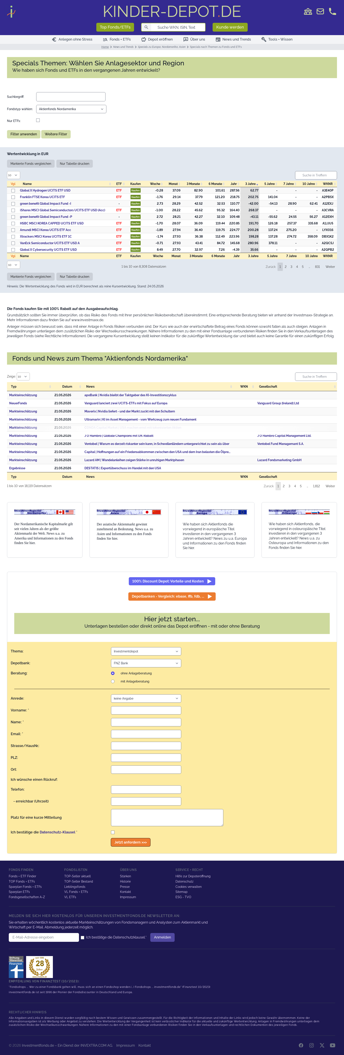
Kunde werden (230, 27)
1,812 (316, 486)
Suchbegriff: (15, 97)
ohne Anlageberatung (136, 673)
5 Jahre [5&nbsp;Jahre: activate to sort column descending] (269, 184)
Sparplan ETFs (19, 892)
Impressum (128, 897)
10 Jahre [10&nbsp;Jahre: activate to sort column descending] (309, 184)
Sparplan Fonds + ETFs (25, 886)
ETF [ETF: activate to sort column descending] (119, 184)
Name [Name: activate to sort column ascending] (27, 184)
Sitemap (182, 892)
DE (172, 11)
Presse (125, 886)
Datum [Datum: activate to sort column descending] (67, 386)
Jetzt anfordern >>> (131, 842)
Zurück (271, 267)
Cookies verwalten (189, 886)
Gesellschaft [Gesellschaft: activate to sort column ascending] (268, 386)
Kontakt (125, 892)
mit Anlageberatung (135, 681)
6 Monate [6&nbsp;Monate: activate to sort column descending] (215, 184)
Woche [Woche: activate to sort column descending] (155, 184)
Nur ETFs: (14, 121)
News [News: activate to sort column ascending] (90, 386)
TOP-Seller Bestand (78, 881)
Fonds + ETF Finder (22, 876)
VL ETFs (70, 897)
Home (105, 46)
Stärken (125, 876)
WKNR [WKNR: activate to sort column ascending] (328, 184)
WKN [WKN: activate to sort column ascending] (244, 386)
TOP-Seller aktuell (77, 876)
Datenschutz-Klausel (57, 832)
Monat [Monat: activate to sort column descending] (173, 184)
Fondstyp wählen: (20, 109)
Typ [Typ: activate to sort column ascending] (13, 386)
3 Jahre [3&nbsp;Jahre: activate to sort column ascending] (250, 184)
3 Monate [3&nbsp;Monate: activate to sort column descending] (193, 184)
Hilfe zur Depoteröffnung (193, 876)
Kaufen (135, 190)
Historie (125, 881)
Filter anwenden (24, 134)
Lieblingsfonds (74, 886)
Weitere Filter (56, 134)
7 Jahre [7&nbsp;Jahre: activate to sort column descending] (288, 184)
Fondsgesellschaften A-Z (27, 897)
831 (317, 267)
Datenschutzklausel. (129, 937)
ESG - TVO (183, 897)
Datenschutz (185, 881)
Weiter (330, 267)
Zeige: (18, 376)
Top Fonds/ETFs (115, 27)
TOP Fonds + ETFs (22, 881)
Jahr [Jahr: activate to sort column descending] (234, 184)
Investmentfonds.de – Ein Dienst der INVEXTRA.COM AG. (67, 1045)
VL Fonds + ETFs (76, 892)
